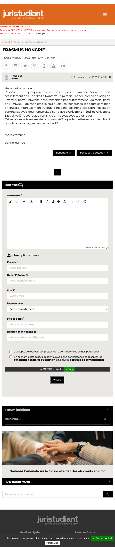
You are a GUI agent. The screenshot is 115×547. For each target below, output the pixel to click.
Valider (57, 380)
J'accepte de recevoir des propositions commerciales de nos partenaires (57, 351)
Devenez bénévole (59, 481)
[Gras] (41, 201)
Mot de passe (15, 318)
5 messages (78, 77)
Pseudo (11, 262)
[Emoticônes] (85, 201)
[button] (32, 201)
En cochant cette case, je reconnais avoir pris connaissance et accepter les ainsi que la (59, 358)
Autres (17, 42)
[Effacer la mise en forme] (64, 201)
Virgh (52, 58)
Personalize (52, 543)
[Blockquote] (24, 201)
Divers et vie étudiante (35, 42)
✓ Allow (69, 369)
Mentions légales (30, 532)
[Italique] (47, 201)
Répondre (63, 152)
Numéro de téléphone (22, 331)
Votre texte (13, 195)
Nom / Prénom (18, 275)
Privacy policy (67, 542)
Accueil (6, 42)
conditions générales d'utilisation (34, 359)
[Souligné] (53, 201)
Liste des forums (85, 532)
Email (10, 290)
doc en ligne (39, 33)
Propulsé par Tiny (95, 247)
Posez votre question (94, 152)
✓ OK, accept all (102, 538)
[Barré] (59, 201)
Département (15, 303)
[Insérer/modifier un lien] (11, 201)
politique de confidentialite (87, 359)
